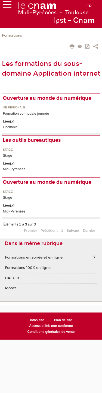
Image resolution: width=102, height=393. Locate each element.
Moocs (11, 288)
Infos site (37, 320)
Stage (8, 149)
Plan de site (63, 320)
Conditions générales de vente (51, 332)
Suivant (73, 230)
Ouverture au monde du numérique (47, 98)
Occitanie (10, 127)
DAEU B (12, 278)
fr (89, 6)
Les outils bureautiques (32, 140)
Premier (30, 230)
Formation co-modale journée (26, 113)
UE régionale (14, 107)
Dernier (89, 230)
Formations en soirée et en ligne (34, 257)
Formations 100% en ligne (28, 268)
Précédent (49, 230)
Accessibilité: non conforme (51, 326)
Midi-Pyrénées (14, 169)
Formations (12, 35)
